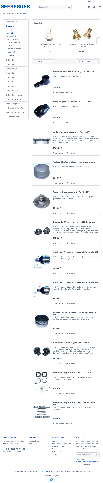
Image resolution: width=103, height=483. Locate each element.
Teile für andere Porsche (15, 112)
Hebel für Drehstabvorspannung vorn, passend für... (73, 73)
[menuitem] (55, 7)
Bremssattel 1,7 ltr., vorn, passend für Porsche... (74, 222)
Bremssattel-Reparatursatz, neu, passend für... (73, 372)
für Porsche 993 (11, 64)
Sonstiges (10, 55)
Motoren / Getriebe (14, 49)
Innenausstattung (13, 42)
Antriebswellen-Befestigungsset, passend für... (49, 45)
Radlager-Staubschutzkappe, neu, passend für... (74, 162)
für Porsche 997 (11, 73)
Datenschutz (56, 451)
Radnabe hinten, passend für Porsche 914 (71, 192)
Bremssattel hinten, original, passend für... (71, 342)
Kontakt (30, 444)
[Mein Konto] (94, 7)
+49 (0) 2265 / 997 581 (14, 449)
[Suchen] (69, 7)
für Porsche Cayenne (13, 91)
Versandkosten (46, 471)
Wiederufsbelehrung (59, 446)
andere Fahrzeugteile (13, 117)
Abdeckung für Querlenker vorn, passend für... (73, 102)
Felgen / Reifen (12, 39)
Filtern (38, 61)
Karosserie (10, 46)
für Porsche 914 (11, 26)
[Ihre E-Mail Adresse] (85, 454)
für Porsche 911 (11, 22)
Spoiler (9, 30)
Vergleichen (58, 93)
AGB (53, 441)
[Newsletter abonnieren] (97, 454)
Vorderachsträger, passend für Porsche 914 (71, 132)
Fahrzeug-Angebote (13, 104)
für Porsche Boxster (13, 86)
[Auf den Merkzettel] (70, 92)
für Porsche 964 (11, 60)
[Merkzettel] (89, 7)
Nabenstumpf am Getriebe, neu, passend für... (82, 45)
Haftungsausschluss (59, 449)
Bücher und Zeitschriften (15, 108)
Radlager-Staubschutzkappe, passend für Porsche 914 (74, 313)
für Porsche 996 (11, 69)
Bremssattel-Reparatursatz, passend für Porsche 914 (74, 403)
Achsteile (10, 33)
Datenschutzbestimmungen (86, 462)
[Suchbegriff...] (55, 7)
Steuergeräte (11, 52)
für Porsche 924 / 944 (13, 82)
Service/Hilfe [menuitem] (94, 2)
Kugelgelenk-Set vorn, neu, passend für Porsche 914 (75, 252)
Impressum (56, 454)
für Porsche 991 (11, 77)
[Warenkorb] (99, 7)
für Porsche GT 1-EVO (13, 99)
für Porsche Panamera (14, 95)
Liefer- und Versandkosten (61, 444)
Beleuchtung (11, 36)
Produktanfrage (33, 441)
